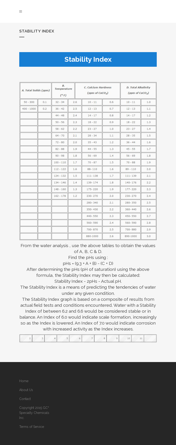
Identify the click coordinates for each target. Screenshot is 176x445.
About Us (26, 390)
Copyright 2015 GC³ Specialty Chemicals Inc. (34, 413)
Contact (25, 399)
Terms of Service (31, 427)
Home (23, 381)
